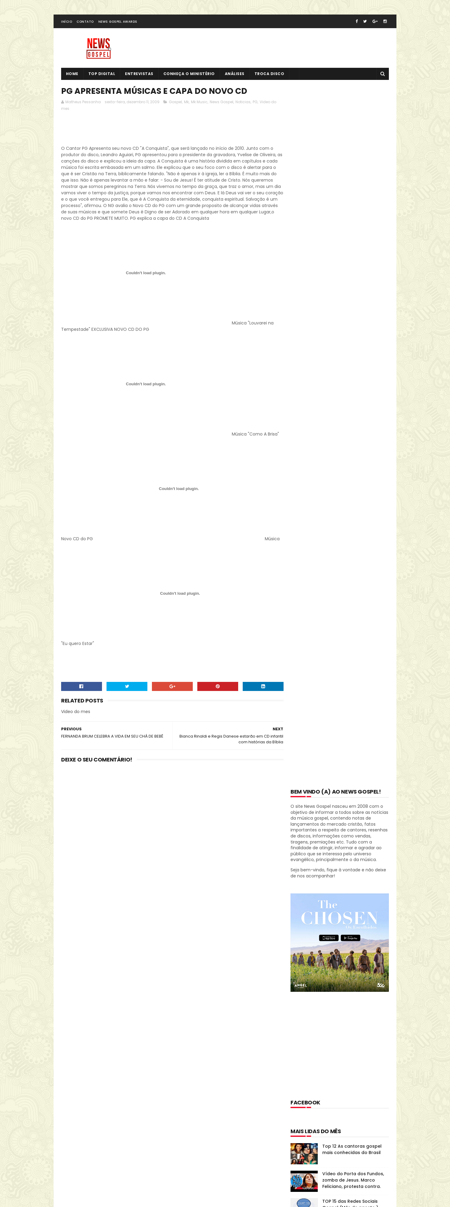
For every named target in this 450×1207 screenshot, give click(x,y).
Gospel (175, 102)
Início (66, 22)
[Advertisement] (171, 130)
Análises (235, 74)
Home (72, 74)
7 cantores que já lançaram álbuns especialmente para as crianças (353, 561)
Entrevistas (139, 74)
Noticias (243, 102)
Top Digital (101, 74)
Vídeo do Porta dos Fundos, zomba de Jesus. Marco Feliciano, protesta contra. (353, 478)
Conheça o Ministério (189, 74)
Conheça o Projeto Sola (348, 661)
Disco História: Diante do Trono (331, 884)
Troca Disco (269, 74)
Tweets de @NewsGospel (87, 1096)
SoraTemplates (98, 1178)
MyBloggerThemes (136, 1178)
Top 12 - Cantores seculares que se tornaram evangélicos (355, 530)
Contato (85, 22)
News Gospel (221, 102)
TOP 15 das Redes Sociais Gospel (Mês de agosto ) (350, 503)
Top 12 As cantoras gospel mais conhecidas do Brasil (352, 448)
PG (255, 102)
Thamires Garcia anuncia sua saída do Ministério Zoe (355, 691)
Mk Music (199, 102)
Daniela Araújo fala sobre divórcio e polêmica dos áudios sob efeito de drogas (354, 588)
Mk (186, 102)
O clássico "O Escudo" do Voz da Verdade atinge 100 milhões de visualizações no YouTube (354, 619)
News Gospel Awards (117, 22)
